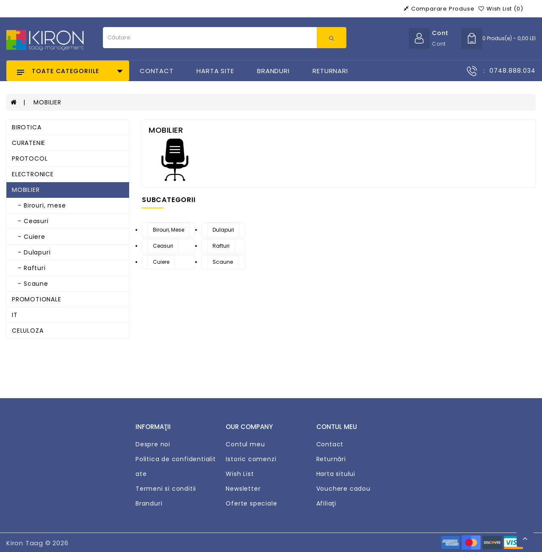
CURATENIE (28, 143)
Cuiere (161, 261)
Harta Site (215, 70)
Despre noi (153, 444)
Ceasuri (163, 245)
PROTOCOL (29, 158)
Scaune (223, 261)
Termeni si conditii (166, 488)
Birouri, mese (168, 229)
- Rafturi (29, 268)
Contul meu (245, 444)
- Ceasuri (30, 221)
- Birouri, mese (39, 205)
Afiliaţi (326, 503)
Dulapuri (223, 229)
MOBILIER (47, 102)
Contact (157, 70)
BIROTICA (26, 127)
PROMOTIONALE (36, 299)
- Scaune (30, 283)
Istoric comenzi (251, 459)
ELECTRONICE (33, 174)
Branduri (273, 70)
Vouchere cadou (343, 488)
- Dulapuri (31, 252)
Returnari (330, 70)
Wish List (240, 474)
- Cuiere (28, 236)
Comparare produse (439, 9)
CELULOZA (27, 330)
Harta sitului (335, 474)
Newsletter (243, 488)
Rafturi (221, 245)
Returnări (331, 459)
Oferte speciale (251, 503)
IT (15, 315)
